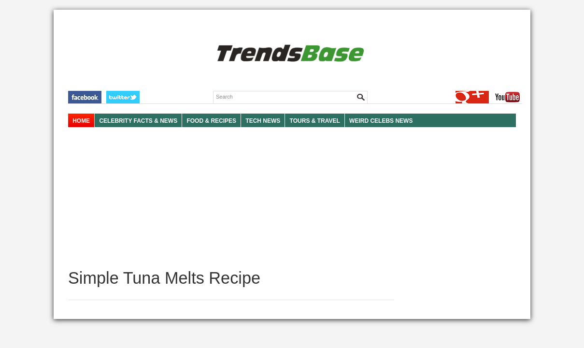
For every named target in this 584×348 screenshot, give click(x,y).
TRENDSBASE (289, 54)
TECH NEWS (262, 120)
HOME (81, 120)
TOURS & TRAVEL (315, 120)
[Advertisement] (231, 198)
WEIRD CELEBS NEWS (381, 120)
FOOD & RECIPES (211, 120)
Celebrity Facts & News (138, 120)
